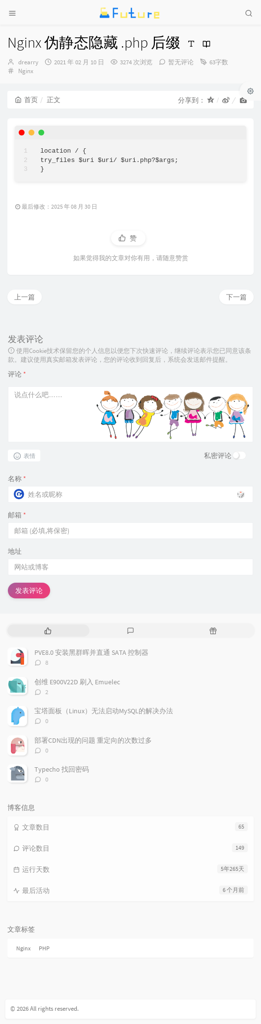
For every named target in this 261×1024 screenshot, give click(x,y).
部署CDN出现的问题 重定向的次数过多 (93, 740)
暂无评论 (181, 62)
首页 (26, 99)
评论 (17, 374)
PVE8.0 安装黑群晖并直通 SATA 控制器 (91, 652)
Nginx (25, 71)
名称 (17, 478)
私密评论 (218, 455)
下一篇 (236, 297)
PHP (44, 948)
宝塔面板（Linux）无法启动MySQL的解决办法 (103, 710)
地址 (15, 551)
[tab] (47, 630)
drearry (28, 62)
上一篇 (24, 297)
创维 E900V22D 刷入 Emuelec (77, 681)
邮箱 (17, 515)
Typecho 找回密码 (61, 769)
